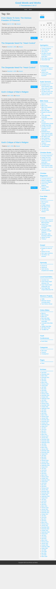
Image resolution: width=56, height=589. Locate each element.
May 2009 (43, 553)
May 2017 (43, 431)
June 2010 (44, 537)
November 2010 (45, 528)
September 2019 (45, 398)
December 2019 (45, 395)
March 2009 (44, 556)
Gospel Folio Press (46, 157)
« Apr (41, 39)
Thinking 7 (43, 143)
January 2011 (44, 525)
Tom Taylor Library (45, 144)
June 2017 (44, 429)
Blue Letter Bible (45, 110)
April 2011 (43, 520)
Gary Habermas (45, 50)
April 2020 (43, 390)
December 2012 (45, 491)
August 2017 (44, 426)
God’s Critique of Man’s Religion (15, 92)
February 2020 (45, 393)
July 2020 (43, 387)
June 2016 (44, 445)
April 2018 (43, 413)
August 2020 (44, 385)
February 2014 (45, 476)
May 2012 (43, 502)
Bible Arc (43, 104)
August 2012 (44, 497)
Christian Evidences (46, 48)
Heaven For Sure (45, 251)
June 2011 (44, 517)
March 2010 (44, 540)
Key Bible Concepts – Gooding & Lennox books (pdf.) (46, 55)
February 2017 (45, 436)
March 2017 (44, 434)
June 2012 (44, 501)
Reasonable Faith (45, 59)
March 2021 (44, 382)
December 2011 (45, 510)
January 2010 (44, 543)
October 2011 (44, 514)
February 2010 (45, 541)
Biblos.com (44, 316)
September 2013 (45, 480)
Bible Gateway (44, 315)
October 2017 (44, 423)
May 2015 (43, 457)
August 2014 (44, 467)
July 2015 (43, 455)
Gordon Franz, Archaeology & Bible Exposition (46, 74)
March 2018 (44, 414)
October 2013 (44, 478)
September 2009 (45, 546)
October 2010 (44, 530)
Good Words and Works (28, 2)
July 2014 (43, 468)
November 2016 (45, 441)
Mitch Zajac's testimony (47, 58)
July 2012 (43, 499)
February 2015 (45, 460)
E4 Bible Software (45, 205)
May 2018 (43, 411)
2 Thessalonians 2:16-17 (28, 5)
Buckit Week (44, 341)
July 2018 (43, 410)
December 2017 (45, 419)
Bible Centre (44, 105)
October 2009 (44, 545)
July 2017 (43, 427)
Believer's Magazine (46, 180)
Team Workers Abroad (46, 304)
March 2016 (44, 447)
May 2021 (43, 379)
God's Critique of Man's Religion (14, 142)
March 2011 (44, 522)
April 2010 (43, 538)
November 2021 (45, 377)
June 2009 (44, 551)
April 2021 (43, 380)
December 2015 (45, 450)
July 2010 (43, 535)
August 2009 (44, 548)
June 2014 (44, 470)
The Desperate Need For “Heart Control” (18, 43)
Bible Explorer (44, 201)
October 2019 (44, 397)
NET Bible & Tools (45, 136)
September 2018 (45, 408)
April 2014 (43, 473)
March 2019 (44, 401)
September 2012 (45, 496)
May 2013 (43, 484)
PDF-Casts (44, 350)
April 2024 (43, 372)
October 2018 (44, 406)
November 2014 (45, 463)
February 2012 (45, 507)
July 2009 (43, 550)
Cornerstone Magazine (46, 182)
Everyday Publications (46, 155)
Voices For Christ (45, 94)
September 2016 (45, 442)
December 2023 (45, 374)
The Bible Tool (44, 208)
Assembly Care (45, 280)
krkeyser (18, 24)
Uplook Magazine (45, 190)
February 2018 (45, 416)
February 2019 (45, 403)
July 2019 (43, 400)
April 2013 (43, 486)
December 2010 (45, 527)
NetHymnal (44, 267)
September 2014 (45, 465)
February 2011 (45, 524)
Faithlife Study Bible (46, 125)
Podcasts (43, 352)
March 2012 (44, 506)
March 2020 (44, 392)
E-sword (43, 203)
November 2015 (45, 452)
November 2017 (45, 421)
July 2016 (43, 444)
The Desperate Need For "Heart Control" (18, 67)
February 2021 (45, 384)
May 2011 (43, 519)
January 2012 (44, 509)
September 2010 (45, 532)
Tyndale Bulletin (45, 146)
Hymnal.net (44, 265)
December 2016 (45, 439)
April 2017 (43, 432)
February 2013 (45, 488)
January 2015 (44, 462)
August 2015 (44, 454)
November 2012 (45, 493)
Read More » (34, 38)
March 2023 (44, 375)
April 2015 (43, 458)
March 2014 (44, 475)
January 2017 (44, 437)
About (30, 9)
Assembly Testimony (46, 178)
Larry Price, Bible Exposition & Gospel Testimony (46, 231)
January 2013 (44, 489)
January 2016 (44, 449)
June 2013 (44, 483)
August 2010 (44, 533)
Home (25, 9)
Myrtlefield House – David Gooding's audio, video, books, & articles (47, 86)
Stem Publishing (45, 138)
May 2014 (43, 471)
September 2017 (45, 424)
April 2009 (43, 554)
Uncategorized (44, 353)
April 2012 (43, 504)
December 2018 (45, 405)
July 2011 (43, 515)
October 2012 (44, 494)
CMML (43, 299)
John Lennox (44, 51)
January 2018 (44, 418)
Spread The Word (45, 89)
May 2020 (43, 388)
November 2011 (45, 512)
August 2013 (44, 481)
